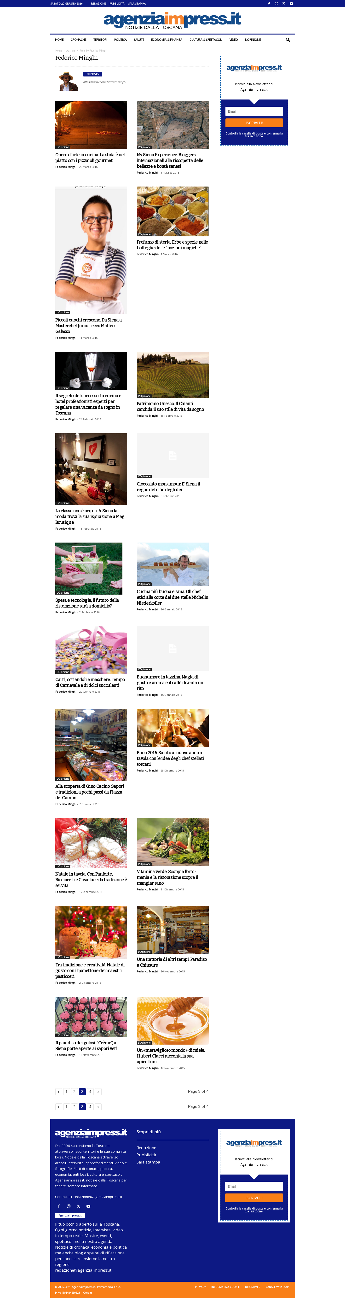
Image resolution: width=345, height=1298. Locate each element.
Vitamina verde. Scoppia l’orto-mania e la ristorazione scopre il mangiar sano (167, 877)
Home (59, 40)
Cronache (78, 40)
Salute (139, 40)
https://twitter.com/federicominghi (104, 82)
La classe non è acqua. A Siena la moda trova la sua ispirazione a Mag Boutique (89, 516)
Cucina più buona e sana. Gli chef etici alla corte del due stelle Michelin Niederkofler (172, 597)
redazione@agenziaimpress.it (98, 1196)
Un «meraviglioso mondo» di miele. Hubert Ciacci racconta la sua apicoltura (171, 1056)
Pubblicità (116, 3)
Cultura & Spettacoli (206, 40)
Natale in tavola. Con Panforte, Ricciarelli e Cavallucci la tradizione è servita (91, 879)
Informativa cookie (225, 1287)
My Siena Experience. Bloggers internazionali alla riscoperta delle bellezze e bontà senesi (170, 160)
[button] (287, 40)
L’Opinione (253, 40)
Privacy (200, 1287)
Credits (87, 1292)
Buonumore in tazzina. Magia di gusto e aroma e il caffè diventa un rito (170, 682)
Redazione (98, 3)
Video (234, 40)
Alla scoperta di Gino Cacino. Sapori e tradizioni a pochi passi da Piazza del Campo (89, 792)
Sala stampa (137, 3)
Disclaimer (252, 1287)
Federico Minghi (65, 167)
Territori (100, 40)
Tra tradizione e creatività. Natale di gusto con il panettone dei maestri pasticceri (90, 970)
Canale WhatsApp (278, 1287)
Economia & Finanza (166, 40)
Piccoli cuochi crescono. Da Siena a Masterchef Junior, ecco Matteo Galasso (88, 325)
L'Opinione (63, 147)
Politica (120, 40)
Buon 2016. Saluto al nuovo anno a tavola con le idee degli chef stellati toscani (170, 758)
